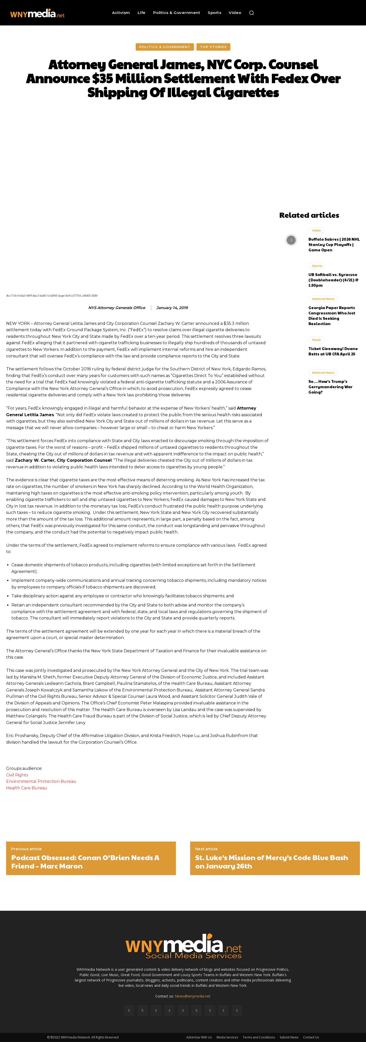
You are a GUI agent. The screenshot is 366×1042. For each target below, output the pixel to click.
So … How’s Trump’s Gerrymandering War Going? (330, 387)
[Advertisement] (319, 176)
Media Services (227, 1037)
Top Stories (213, 47)
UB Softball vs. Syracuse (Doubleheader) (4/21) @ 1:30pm (333, 280)
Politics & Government (165, 47)
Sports (317, 266)
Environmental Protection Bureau (41, 781)
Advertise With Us (199, 1037)
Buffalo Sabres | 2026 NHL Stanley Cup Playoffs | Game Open (334, 244)
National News (323, 299)
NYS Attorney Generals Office (116, 308)
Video (316, 230)
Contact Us (311, 1037)
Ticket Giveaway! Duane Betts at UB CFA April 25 (333, 351)
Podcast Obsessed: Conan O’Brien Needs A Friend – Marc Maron (85, 861)
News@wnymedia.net (192, 996)
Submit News (289, 1037)
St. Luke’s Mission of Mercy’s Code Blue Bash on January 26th (271, 861)
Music (316, 340)
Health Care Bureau (26, 788)
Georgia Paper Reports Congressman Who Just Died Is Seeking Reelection (331, 315)
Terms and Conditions (259, 1037)
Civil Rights (17, 775)
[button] (251, 13)
